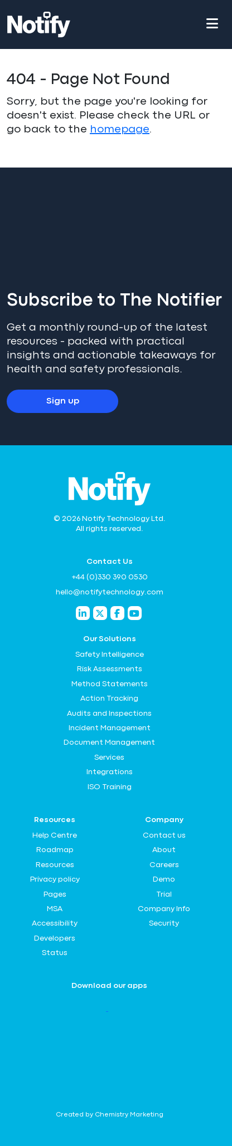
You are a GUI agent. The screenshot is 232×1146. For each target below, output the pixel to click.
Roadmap (55, 850)
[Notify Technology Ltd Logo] (39, 24)
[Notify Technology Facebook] (117, 613)
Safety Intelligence (109, 654)
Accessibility (55, 923)
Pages (55, 894)
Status (54, 953)
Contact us (164, 835)
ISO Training (110, 787)
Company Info (164, 909)
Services (109, 757)
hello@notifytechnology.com (109, 592)
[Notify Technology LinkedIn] (83, 613)
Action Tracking (109, 698)
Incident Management (110, 728)
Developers (54, 938)
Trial (164, 894)
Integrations (109, 772)
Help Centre (54, 835)
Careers (164, 865)
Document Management (109, 742)
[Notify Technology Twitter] (100, 613)
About (164, 850)
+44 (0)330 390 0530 (109, 577)
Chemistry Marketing (129, 1115)
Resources (55, 865)
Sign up (62, 401)
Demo (164, 879)
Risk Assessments (109, 669)
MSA (54, 909)
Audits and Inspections (109, 713)
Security (164, 923)
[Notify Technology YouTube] (135, 613)
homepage (119, 129)
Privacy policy (55, 879)
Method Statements (109, 684)
